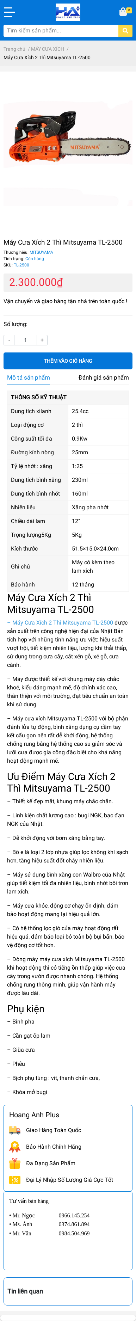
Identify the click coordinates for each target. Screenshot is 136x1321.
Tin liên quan (25, 1291)
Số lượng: (15, 324)
